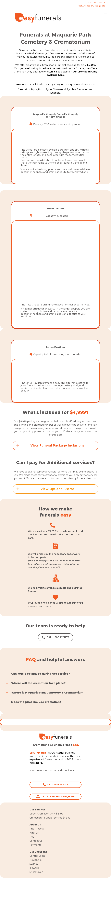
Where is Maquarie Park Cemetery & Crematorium (47, 692)
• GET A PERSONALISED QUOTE (91, 6)
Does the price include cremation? (36, 702)
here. (78, 770)
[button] (17, 142)
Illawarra (34, 868)
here (39, 763)
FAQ (31, 836)
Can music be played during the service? (40, 673)
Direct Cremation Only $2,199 (46, 813)
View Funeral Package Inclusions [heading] (57, 445)
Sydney (33, 864)
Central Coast (37, 855)
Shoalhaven (36, 872)
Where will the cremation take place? (38, 683)
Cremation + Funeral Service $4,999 (49, 817)
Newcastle (35, 860)
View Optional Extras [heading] (57, 489)
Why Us (33, 832)
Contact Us (35, 840)
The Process (36, 828)
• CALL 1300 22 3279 (96, 2)
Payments (35, 844)
